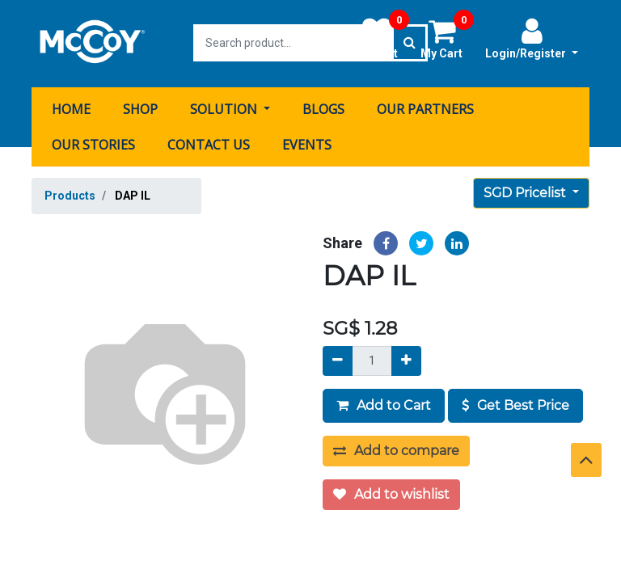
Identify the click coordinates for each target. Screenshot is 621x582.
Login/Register (531, 38)
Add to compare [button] (396, 449)
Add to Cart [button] (383, 403)
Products (69, 194)
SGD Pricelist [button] (526, 191)
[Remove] (338, 359)
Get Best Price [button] (515, 403)
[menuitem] (71, 107)
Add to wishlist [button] (391, 492)
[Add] (406, 359)
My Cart (447, 38)
